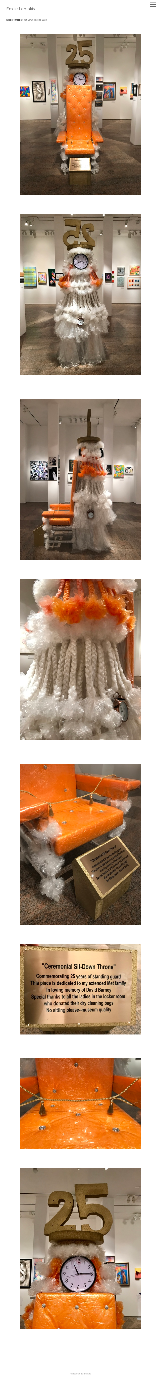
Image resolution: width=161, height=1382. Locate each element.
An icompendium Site (80, 1373)
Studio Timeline (14, 20)
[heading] (20, 9)
